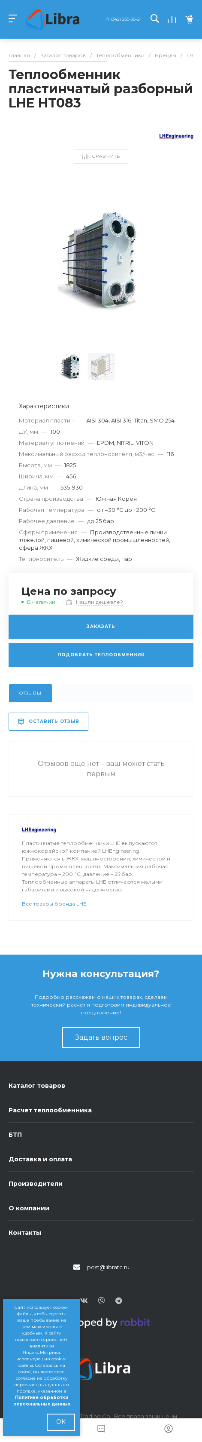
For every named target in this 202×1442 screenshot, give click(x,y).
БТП (15, 1135)
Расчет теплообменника (50, 1110)
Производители (36, 1184)
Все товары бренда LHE (54, 903)
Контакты (25, 1233)
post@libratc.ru (108, 1267)
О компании (29, 1208)
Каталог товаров (37, 1086)
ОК (61, 1422)
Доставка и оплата (40, 1159)
